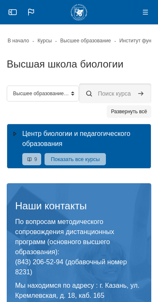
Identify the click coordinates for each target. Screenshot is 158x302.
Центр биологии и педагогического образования (76, 138)
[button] (31, 12)
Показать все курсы (75, 159)
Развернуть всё (129, 112)
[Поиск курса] (115, 93)
